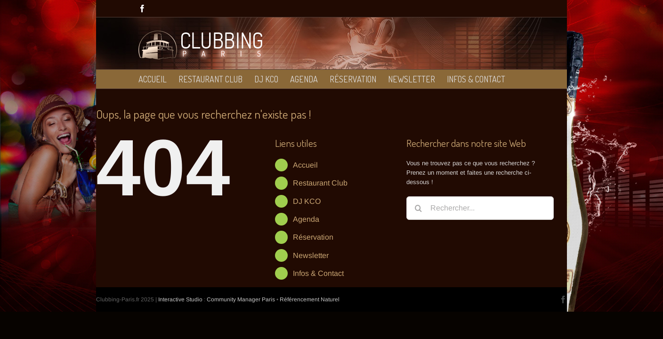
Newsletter (311, 255)
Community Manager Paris (241, 299)
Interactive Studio (180, 299)
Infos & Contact (318, 273)
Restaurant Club (320, 183)
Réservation (313, 237)
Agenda (306, 219)
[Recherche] (418, 208)
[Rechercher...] (480, 208)
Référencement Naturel (310, 299)
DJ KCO (307, 201)
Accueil (305, 165)
